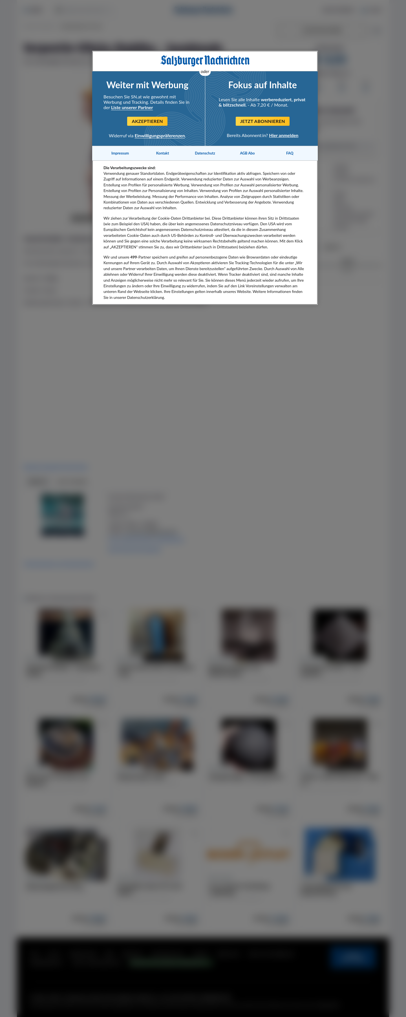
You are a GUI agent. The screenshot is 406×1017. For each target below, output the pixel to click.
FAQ (289, 153)
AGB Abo (247, 153)
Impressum (120, 153)
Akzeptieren (147, 121)
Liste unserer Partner (132, 107)
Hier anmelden (283, 135)
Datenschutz (205, 153)
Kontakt (162, 153)
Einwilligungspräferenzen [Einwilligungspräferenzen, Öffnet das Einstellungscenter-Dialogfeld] (160, 135)
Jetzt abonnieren (262, 121)
